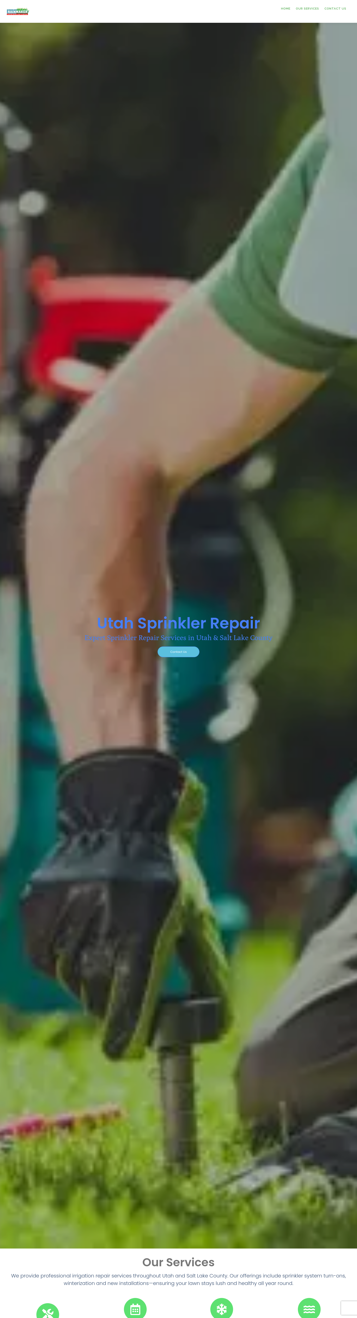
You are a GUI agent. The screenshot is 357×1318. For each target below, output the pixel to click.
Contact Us (335, 8)
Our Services (307, 8)
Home (285, 8)
